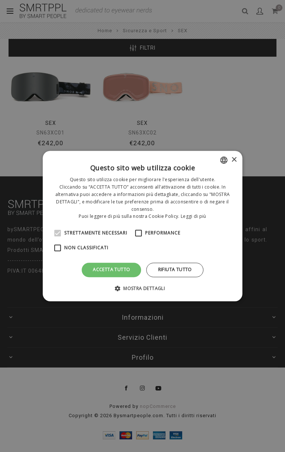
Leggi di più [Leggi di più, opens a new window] (193, 216)
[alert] (142, 226)
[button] (142, 288)
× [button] (234, 160)
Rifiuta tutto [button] (175, 269)
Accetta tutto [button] (111, 269)
